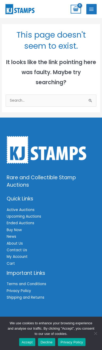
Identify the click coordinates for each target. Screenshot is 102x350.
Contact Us (17, 250)
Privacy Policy (19, 290)
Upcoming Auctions (24, 216)
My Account (17, 256)
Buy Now (14, 229)
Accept (27, 342)
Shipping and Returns (25, 297)
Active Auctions (21, 209)
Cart (11, 263)
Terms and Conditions (26, 283)
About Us (15, 243)
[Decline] (95, 333)
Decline (47, 342)
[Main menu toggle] (91, 9)
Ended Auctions (20, 223)
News (11, 236)
